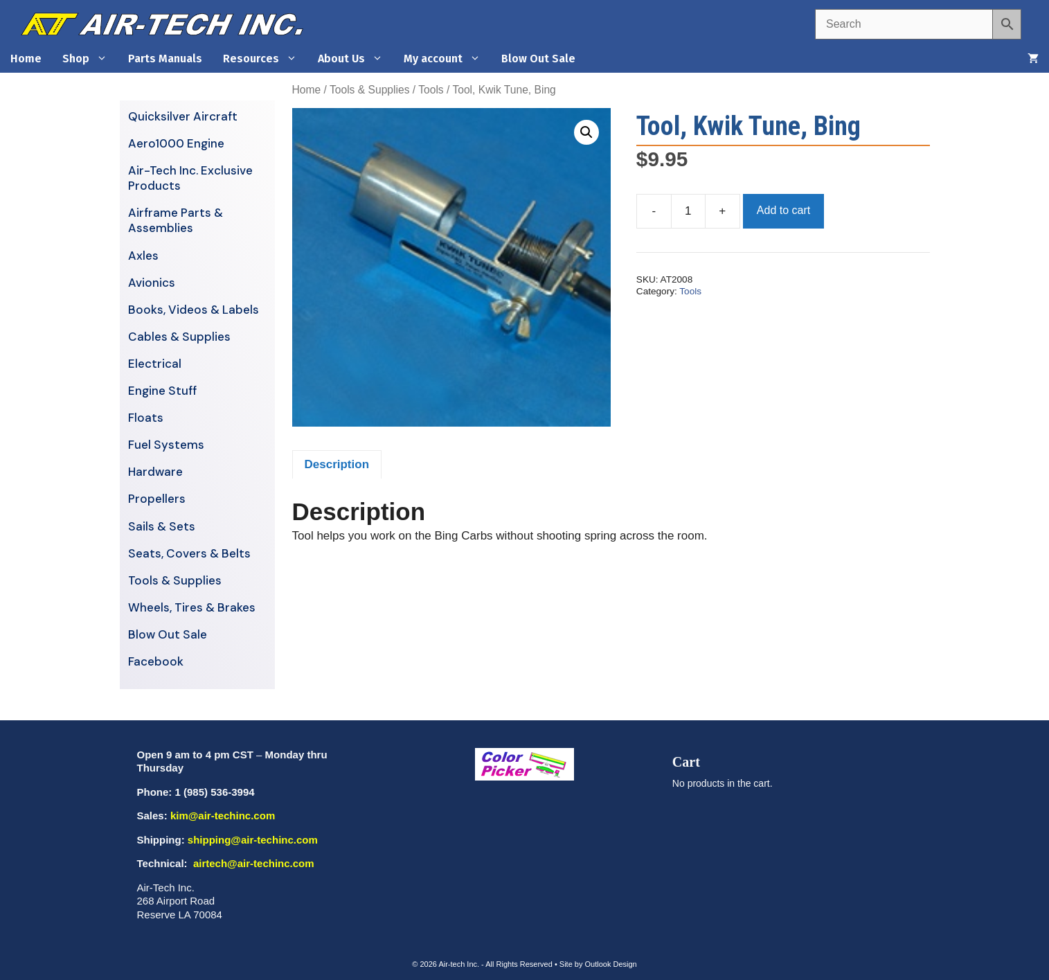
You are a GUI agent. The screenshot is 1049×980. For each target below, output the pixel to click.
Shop (90, 59)
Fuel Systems (166, 444)
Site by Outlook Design (598, 964)
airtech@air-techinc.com (252, 863)
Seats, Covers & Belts (189, 553)
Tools (430, 90)
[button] (586, 132)
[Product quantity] (688, 211)
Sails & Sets (161, 526)
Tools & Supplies (370, 90)
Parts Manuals (165, 58)
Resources (265, 59)
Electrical (154, 363)
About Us (355, 59)
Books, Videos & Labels (193, 309)
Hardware (155, 471)
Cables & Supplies (179, 336)
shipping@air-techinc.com (253, 840)
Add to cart (783, 210)
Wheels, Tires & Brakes (191, 607)
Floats (145, 417)
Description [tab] (337, 464)
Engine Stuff (162, 390)
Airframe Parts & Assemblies (175, 220)
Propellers (157, 498)
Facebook (155, 661)
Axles (143, 255)
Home (26, 58)
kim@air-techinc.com (222, 815)
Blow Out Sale (538, 58)
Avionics (151, 282)
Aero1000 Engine (176, 143)
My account (447, 59)
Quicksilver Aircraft (182, 116)
